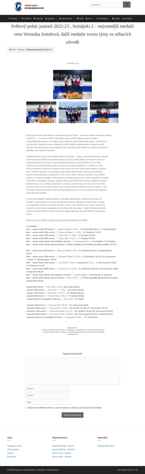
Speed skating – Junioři (63, 445)
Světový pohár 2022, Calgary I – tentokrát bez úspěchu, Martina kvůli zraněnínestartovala (73, 333)
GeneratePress (53, 470)
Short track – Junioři (61, 453)
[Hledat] (127, 4)
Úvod (12, 50)
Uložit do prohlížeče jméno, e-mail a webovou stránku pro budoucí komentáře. (65, 407)
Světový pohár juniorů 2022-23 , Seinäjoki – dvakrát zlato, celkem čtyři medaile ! (74, 330)
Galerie (117, 18)
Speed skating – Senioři (63, 449)
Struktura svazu (14, 445)
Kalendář (39, 18)
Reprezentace (68, 18)
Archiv (10, 453)
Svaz (91, 18)
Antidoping (104, 18)
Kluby (81, 18)
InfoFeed (27, 18)
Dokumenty (12, 449)
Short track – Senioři (61, 456)
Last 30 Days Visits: (125, 470)
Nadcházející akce (105, 445)
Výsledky (52, 18)
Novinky (15, 18)
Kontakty (128, 18)
